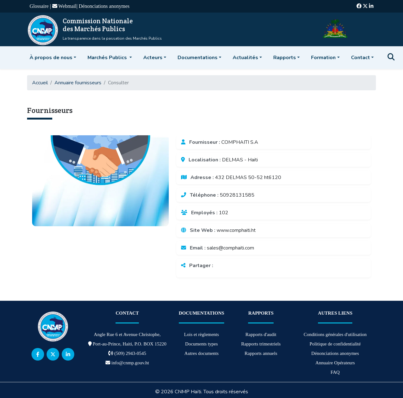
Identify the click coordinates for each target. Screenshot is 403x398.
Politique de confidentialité (334, 343)
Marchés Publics (108, 57)
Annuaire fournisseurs (77, 82)
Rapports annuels (261, 353)
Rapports (284, 57)
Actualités (245, 57)
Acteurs (152, 57)
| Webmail (63, 6)
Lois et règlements (201, 334)
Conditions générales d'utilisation (335, 334)
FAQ (335, 372)
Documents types (201, 343)
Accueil (40, 82)
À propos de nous (51, 57)
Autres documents (201, 353)
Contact (360, 57)
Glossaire (40, 6)
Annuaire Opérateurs (335, 362)
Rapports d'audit (261, 334)
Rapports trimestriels (261, 343)
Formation (323, 57)
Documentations (198, 57)
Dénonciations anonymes (104, 6)
